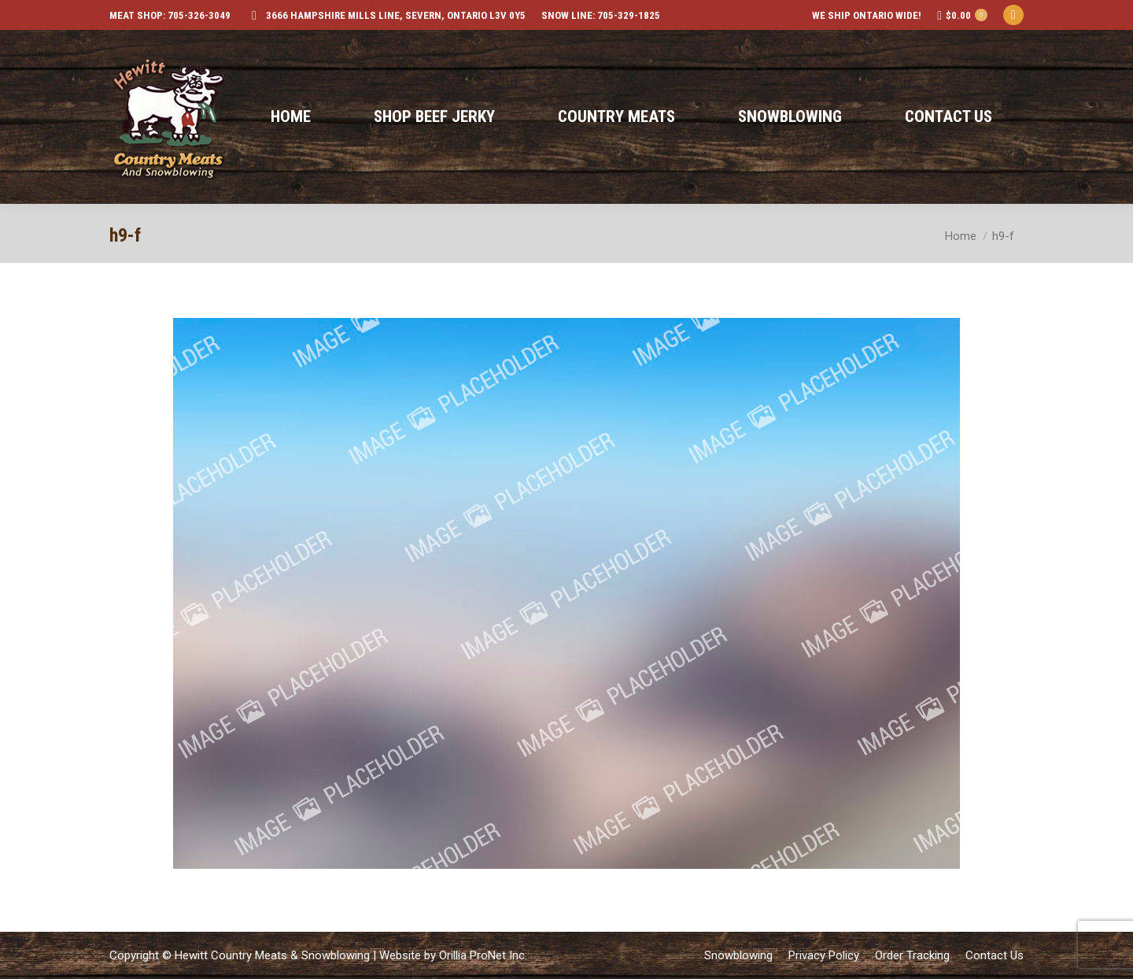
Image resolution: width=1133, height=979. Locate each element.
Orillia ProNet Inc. (483, 955)
